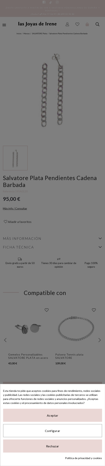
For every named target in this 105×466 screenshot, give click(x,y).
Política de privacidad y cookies (83, 458)
